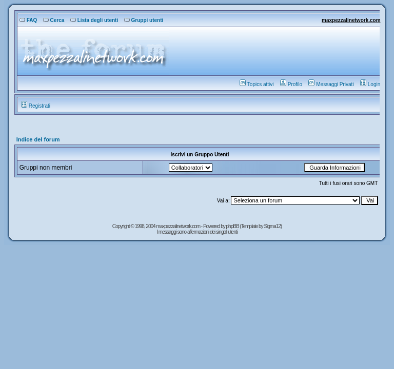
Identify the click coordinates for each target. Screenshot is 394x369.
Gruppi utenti (144, 20)
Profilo (291, 84)
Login (370, 84)
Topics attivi (257, 84)
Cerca (54, 20)
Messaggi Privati (330, 84)
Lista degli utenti (94, 20)
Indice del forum (38, 139)
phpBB (233, 226)
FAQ (28, 20)
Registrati (35, 106)
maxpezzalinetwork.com (351, 20)
